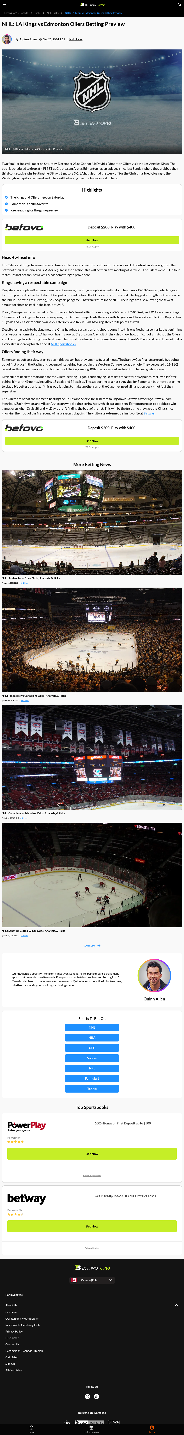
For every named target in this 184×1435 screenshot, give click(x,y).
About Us (11, 1305)
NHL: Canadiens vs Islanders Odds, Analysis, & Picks (33, 813)
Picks (37, 12)
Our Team (11, 1312)
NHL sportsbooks (63, 344)
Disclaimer (12, 1337)
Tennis (92, 1089)
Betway (149, 413)
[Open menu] (4, 4)
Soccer (92, 1058)
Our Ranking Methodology (21, 1318)
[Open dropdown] (92, 1280)
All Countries (13, 1370)
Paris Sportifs (14, 1294)
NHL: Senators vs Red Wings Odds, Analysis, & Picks (33, 930)
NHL (92, 1027)
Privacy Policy (14, 1331)
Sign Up (10, 1363)
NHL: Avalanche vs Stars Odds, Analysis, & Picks (31, 578)
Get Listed (11, 1357)
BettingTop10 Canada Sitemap (24, 1350)
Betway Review (92, 1248)
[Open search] (179, 4)
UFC (92, 1048)
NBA (92, 1038)
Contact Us (12, 1344)
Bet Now (92, 240)
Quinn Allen (28, 39)
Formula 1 (92, 1078)
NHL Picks (53, 12)
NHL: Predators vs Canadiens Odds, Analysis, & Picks (34, 695)
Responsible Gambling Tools (22, 1325)
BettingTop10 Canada (16, 12)
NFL (92, 1068)
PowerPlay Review (92, 1175)
